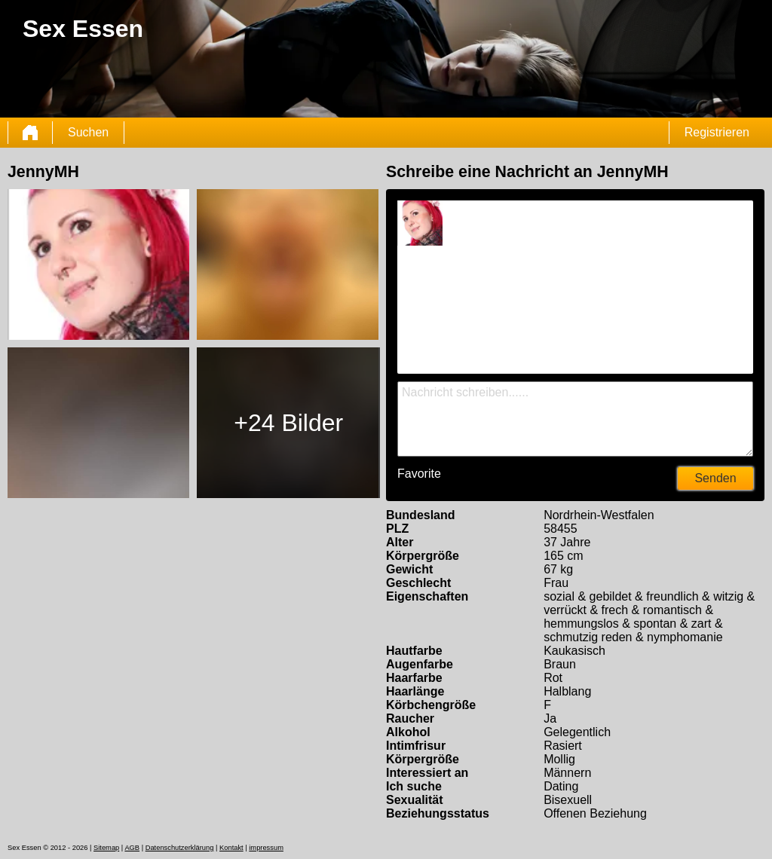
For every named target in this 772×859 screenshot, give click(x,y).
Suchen (88, 132)
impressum (266, 847)
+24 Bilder (288, 422)
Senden (715, 478)
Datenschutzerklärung (180, 847)
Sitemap (106, 847)
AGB (131, 847)
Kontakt (231, 847)
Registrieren (717, 132)
